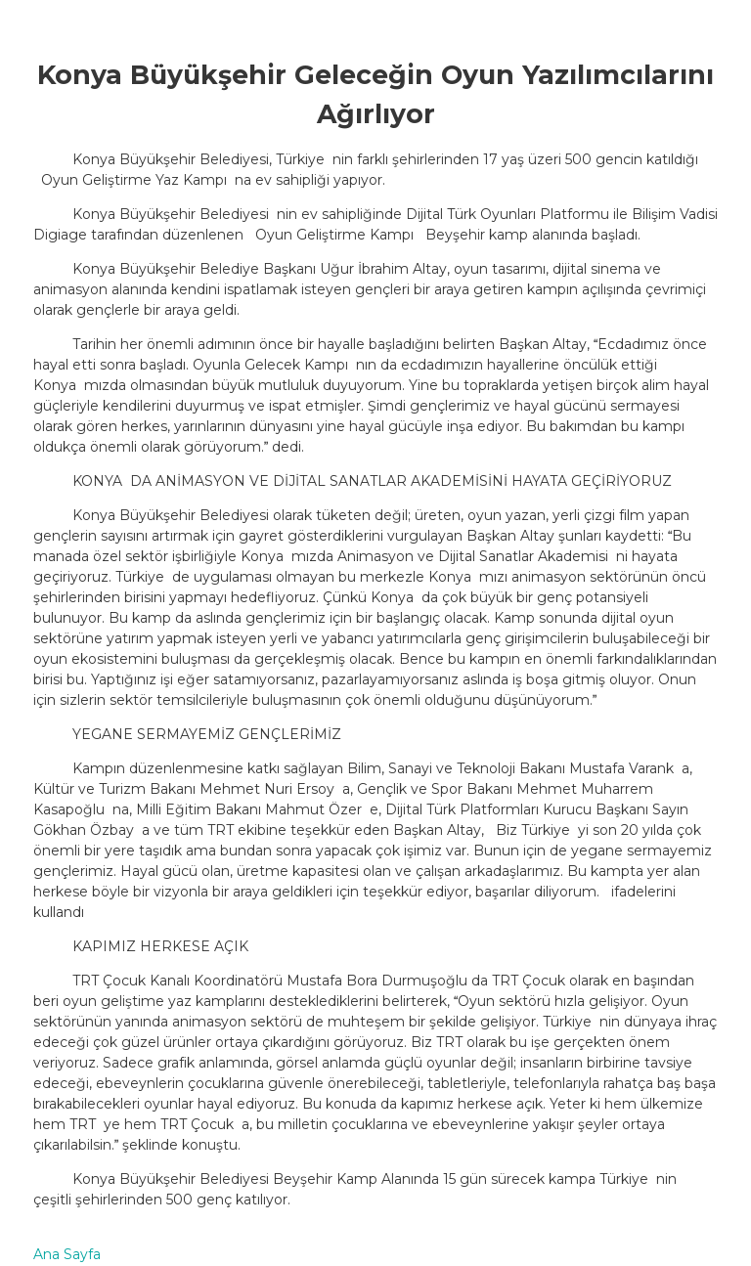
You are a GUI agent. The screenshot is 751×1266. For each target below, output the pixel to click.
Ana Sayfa (67, 1254)
